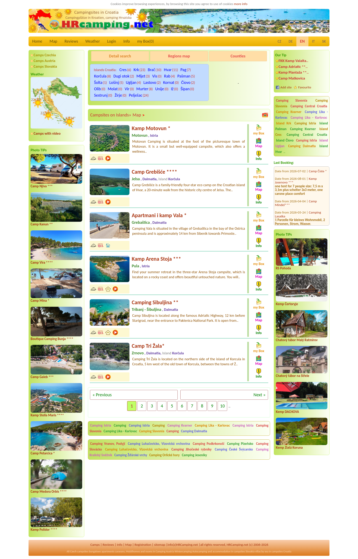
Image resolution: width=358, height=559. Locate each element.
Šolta (98, 82)
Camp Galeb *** (42, 377)
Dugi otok (121, 76)
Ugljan (131, 82)
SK (324, 41)
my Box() (145, 41)
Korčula (100, 76)
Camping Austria (165, 551)
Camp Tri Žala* (148, 346)
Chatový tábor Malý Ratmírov (297, 340)
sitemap (159, 545)
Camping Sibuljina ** (155, 302)
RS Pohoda (283, 268)
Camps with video (47, 133)
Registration (142, 545)
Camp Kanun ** (42, 224)
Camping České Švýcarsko (234, 449)
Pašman (183, 76)
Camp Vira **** (42, 262)
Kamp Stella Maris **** (47, 415)
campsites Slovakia (244, 551)
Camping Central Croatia (309, 106)
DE (291, 41)
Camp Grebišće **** (154, 171)
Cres (123, 69)
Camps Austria (44, 61)
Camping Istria (305, 123)
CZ (279, 41)
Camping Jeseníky (194, 455)
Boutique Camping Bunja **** (52, 339)
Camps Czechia (45, 55)
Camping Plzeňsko (240, 444)
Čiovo (186, 82)
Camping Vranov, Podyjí (107, 444)
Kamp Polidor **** (44, 530)
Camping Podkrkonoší (208, 444)
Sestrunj (101, 95)
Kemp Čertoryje (287, 304)
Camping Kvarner (288, 112)
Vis (154, 76)
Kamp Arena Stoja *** (156, 258)
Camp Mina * (40, 301)
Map (53, 41)
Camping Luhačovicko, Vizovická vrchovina (159, 444)
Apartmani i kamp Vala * (159, 215)
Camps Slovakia (45, 66)
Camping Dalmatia (302, 146)
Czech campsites (79, 551)
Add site (286, 87)
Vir (127, 88)
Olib (97, 88)
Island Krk (283, 123)
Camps (95, 545)
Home (37, 41)
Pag (183, 69)
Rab (167, 76)
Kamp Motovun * (151, 128)
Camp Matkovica (292, 78)
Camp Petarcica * (43, 453)
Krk (136, 69)
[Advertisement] (179, 497)
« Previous (102, 394)
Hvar (168, 69)
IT (313, 41)
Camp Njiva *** (42, 186)
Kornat (168, 82)
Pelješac (135, 95)
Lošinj (114, 82)
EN (302, 41)
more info (240, 4)
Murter (142, 88)
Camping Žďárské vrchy (130, 455)
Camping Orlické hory (164, 455)
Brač (151, 69)
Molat (113, 88)
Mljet (140, 76)
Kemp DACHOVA (287, 412)
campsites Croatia (281, 551)
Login (111, 41)
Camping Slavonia (291, 100)
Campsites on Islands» (110, 115)
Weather (92, 41)
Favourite (304, 87)
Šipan (185, 88)
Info (126, 41)
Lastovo (149, 82)
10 (222, 406)
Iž (172, 88)
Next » (259, 394)
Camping (120, 425)
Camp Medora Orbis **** (49, 491)
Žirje (118, 95)
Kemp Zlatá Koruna (289, 448)
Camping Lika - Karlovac (309, 118)
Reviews (71, 41)
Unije (159, 88)
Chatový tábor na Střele (292, 376)
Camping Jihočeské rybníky (191, 449)
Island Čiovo (285, 140)
